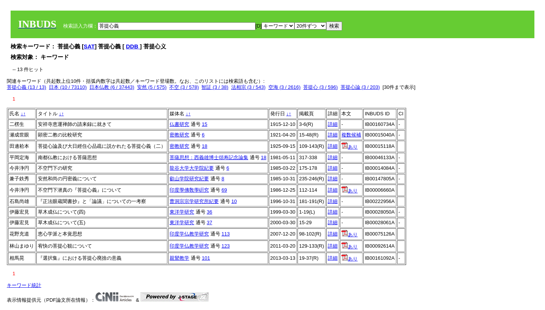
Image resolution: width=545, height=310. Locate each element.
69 (224, 190)
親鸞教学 (179, 258)
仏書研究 (179, 124)
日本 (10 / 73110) (68, 87)
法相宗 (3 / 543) (248, 87)
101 (206, 258)
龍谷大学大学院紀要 (192, 168)
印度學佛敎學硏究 (189, 190)
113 (225, 234)
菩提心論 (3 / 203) (360, 87)
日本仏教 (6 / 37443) (111, 87)
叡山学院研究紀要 (189, 178)
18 (204, 146)
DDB (133, 46)
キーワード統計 (24, 285)
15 (204, 124)
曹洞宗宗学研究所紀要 (194, 201)
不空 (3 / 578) (184, 87)
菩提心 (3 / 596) (320, 87)
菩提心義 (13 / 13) (26, 87)
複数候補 (351, 135)
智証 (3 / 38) (214, 87)
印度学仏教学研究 (189, 234)
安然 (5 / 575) (152, 87)
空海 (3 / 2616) (284, 87)
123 (225, 246)
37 (209, 222)
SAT (89, 46)
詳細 (333, 124)
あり (349, 147)
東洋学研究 (182, 212)
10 (234, 201)
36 (209, 212)
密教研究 (179, 135)
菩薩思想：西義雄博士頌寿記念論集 (209, 157)
